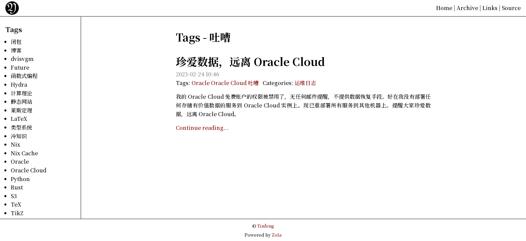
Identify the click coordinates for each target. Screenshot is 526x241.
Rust (17, 187)
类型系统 (21, 127)
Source (511, 8)
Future (20, 67)
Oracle (20, 161)
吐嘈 (253, 83)
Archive (467, 8)
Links (489, 8)
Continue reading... (202, 128)
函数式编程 (24, 76)
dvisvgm (22, 59)
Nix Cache (24, 153)
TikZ (17, 213)
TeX (16, 204)
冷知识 (19, 136)
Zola (276, 235)
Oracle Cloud (28, 170)
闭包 (16, 42)
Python (20, 179)
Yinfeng (265, 226)
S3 (14, 196)
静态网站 (21, 101)
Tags (13, 29)
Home (444, 8)
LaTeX (19, 119)
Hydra (19, 84)
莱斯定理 (21, 110)
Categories (277, 83)
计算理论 (21, 93)
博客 (16, 50)
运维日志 (305, 83)
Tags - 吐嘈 (203, 37)
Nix (15, 144)
